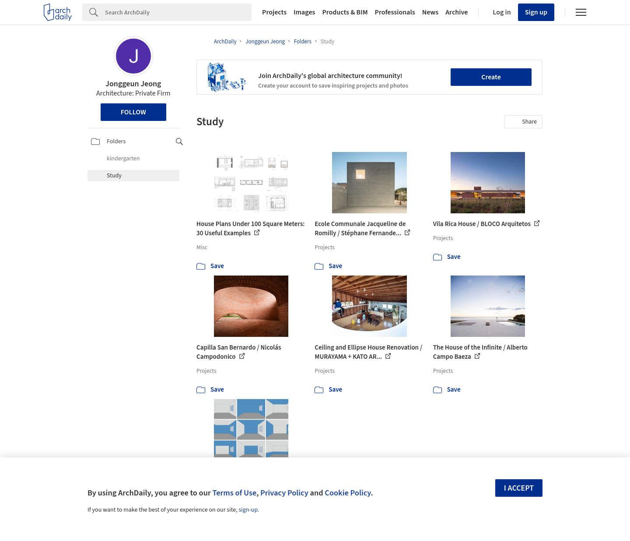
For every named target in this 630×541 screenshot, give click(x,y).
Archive (456, 12)
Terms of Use (234, 493)
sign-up (248, 510)
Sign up (536, 12)
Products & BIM (345, 12)
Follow (133, 112)
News (430, 12)
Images (304, 12)
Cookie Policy (348, 493)
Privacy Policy (284, 493)
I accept (519, 488)
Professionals (395, 12)
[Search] (178, 12)
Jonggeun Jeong (133, 83)
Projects (274, 12)
